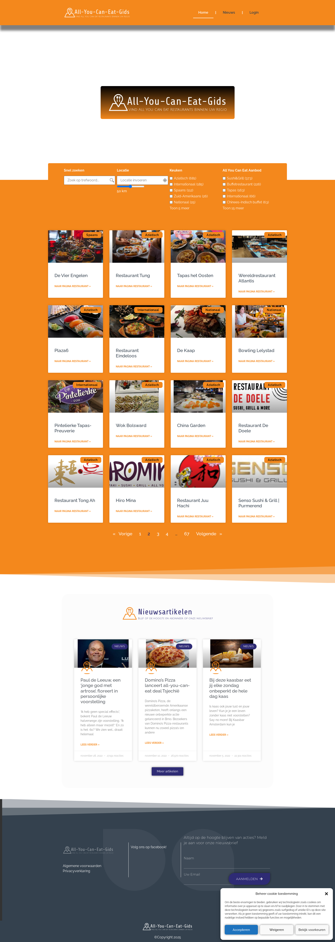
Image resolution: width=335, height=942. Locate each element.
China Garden (191, 425)
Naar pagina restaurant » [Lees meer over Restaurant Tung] (134, 286)
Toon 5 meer (180, 208)
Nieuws (229, 12)
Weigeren (276, 930)
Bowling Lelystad (256, 350)
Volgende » (209, 533)
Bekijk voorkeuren (311, 930)
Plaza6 (61, 350)
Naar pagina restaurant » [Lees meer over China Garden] (195, 436)
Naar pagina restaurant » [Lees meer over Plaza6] (72, 361)
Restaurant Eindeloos (127, 353)
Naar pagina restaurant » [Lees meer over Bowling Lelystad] (256, 361)
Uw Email (192, 874)
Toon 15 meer (233, 208)
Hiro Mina (126, 500)
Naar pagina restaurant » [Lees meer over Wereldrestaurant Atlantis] (256, 291)
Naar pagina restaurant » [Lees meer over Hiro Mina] (134, 511)
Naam (189, 858)
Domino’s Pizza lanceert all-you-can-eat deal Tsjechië (167, 685)
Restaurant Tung (133, 275)
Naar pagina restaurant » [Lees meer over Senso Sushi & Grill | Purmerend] (256, 516)
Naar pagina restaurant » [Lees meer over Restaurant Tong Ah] (72, 511)
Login (254, 12)
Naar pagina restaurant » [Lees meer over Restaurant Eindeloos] (134, 366)
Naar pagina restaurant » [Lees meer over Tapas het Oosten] (195, 286)
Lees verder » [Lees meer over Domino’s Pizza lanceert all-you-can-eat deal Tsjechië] (154, 742)
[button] (326, 894)
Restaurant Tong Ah (74, 500)
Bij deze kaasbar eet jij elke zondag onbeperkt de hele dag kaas (230, 688)
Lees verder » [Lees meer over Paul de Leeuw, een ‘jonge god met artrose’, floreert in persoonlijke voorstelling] (90, 744)
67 (186, 533)
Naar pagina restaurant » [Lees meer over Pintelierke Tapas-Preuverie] (72, 441)
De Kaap (186, 350)
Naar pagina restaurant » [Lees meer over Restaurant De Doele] (256, 441)
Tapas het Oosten (195, 275)
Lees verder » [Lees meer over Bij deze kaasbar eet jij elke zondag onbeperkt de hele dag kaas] (218, 734)
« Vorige (122, 533)
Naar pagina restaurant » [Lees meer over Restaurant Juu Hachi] (195, 516)
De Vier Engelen (71, 275)
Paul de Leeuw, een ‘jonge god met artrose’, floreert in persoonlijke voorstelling (100, 690)
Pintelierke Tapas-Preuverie (72, 428)
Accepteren (241, 930)
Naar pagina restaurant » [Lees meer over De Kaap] (195, 361)
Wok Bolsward (131, 425)
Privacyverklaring (76, 871)
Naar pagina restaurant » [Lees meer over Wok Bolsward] (134, 436)
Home (203, 12)
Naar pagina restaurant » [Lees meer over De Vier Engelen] (72, 286)
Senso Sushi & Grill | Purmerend (258, 503)
